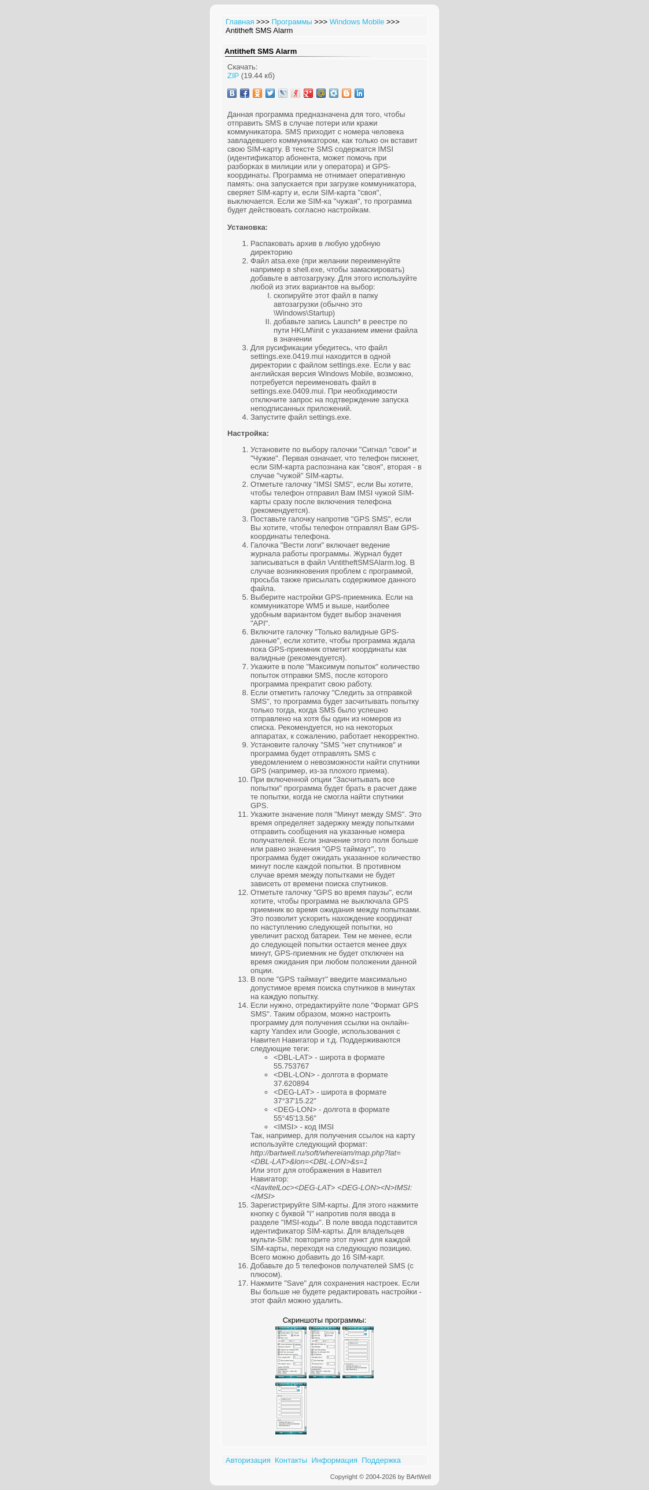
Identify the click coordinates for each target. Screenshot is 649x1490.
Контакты (291, 1460)
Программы (291, 21)
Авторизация (248, 1460)
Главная (240, 21)
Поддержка (381, 1460)
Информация (334, 1460)
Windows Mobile (357, 21)
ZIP (233, 75)
